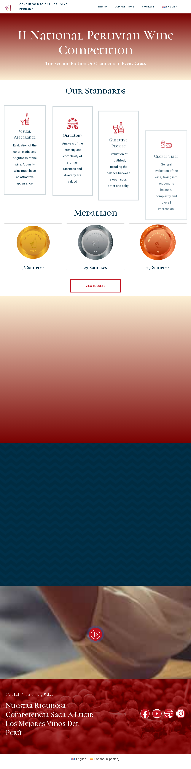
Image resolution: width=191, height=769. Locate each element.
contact (148, 6)
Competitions (124, 6)
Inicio (102, 6)
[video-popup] (95, 634)
